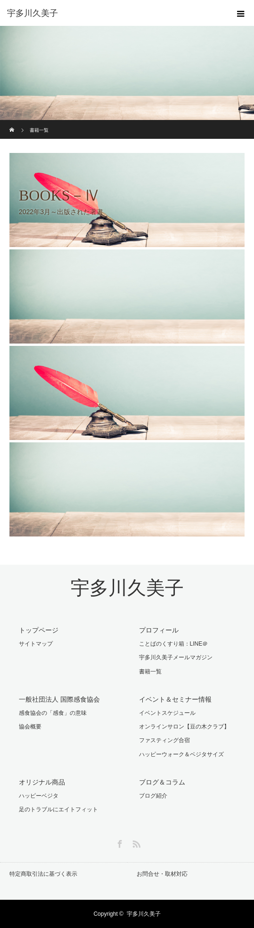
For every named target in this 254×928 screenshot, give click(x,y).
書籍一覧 (150, 671)
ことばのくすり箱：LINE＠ (173, 643)
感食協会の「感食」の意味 (53, 713)
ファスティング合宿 (164, 740)
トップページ (38, 630)
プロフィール (159, 630)
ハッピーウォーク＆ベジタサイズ (181, 754)
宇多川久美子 (127, 588)
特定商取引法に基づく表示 (43, 874)
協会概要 (30, 726)
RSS (135, 842)
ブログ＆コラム (162, 782)
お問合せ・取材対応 (162, 874)
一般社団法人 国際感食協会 (59, 699)
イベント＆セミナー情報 (175, 699)
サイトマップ (36, 643)
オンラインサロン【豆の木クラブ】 (184, 726)
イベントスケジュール (167, 713)
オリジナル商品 (42, 782)
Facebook (119, 842)
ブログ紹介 (153, 795)
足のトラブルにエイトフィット (58, 809)
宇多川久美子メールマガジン (176, 657)
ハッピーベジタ (38, 795)
